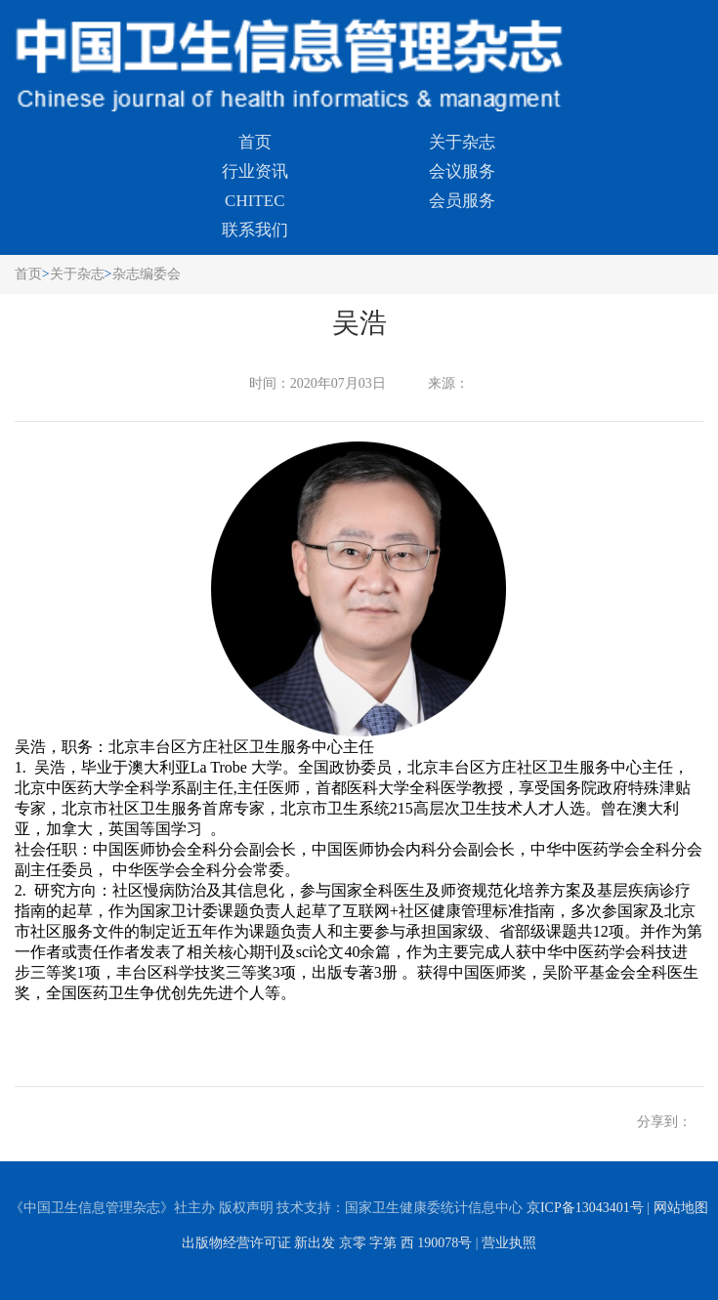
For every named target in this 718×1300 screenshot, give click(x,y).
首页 (255, 142)
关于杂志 (462, 142)
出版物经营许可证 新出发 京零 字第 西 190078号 (327, 1243)
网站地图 (681, 1207)
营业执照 (509, 1243)
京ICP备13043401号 (585, 1207)
